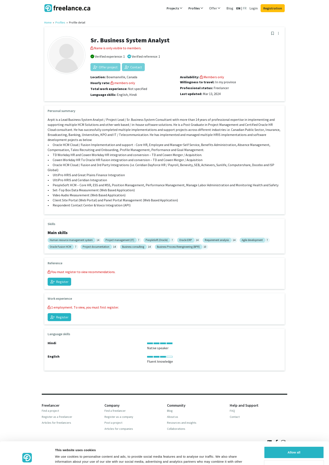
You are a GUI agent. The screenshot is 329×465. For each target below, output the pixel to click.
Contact (133, 67)
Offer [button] (215, 8)
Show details (64, 456)
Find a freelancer (115, 411)
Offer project (105, 67)
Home (48, 22)
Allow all (294, 431)
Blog (229, 8)
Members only (212, 77)
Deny (294, 444)
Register (59, 282)
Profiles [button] (195, 8)
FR (245, 8)
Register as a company (118, 417)
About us (172, 417)
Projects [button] (175, 8)
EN (238, 8)
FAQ (232, 411)
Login (253, 8)
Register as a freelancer (57, 417)
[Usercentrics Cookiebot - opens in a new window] (27, 457)
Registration (272, 8)
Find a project (50, 411)
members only (123, 83)
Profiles (60, 22)
